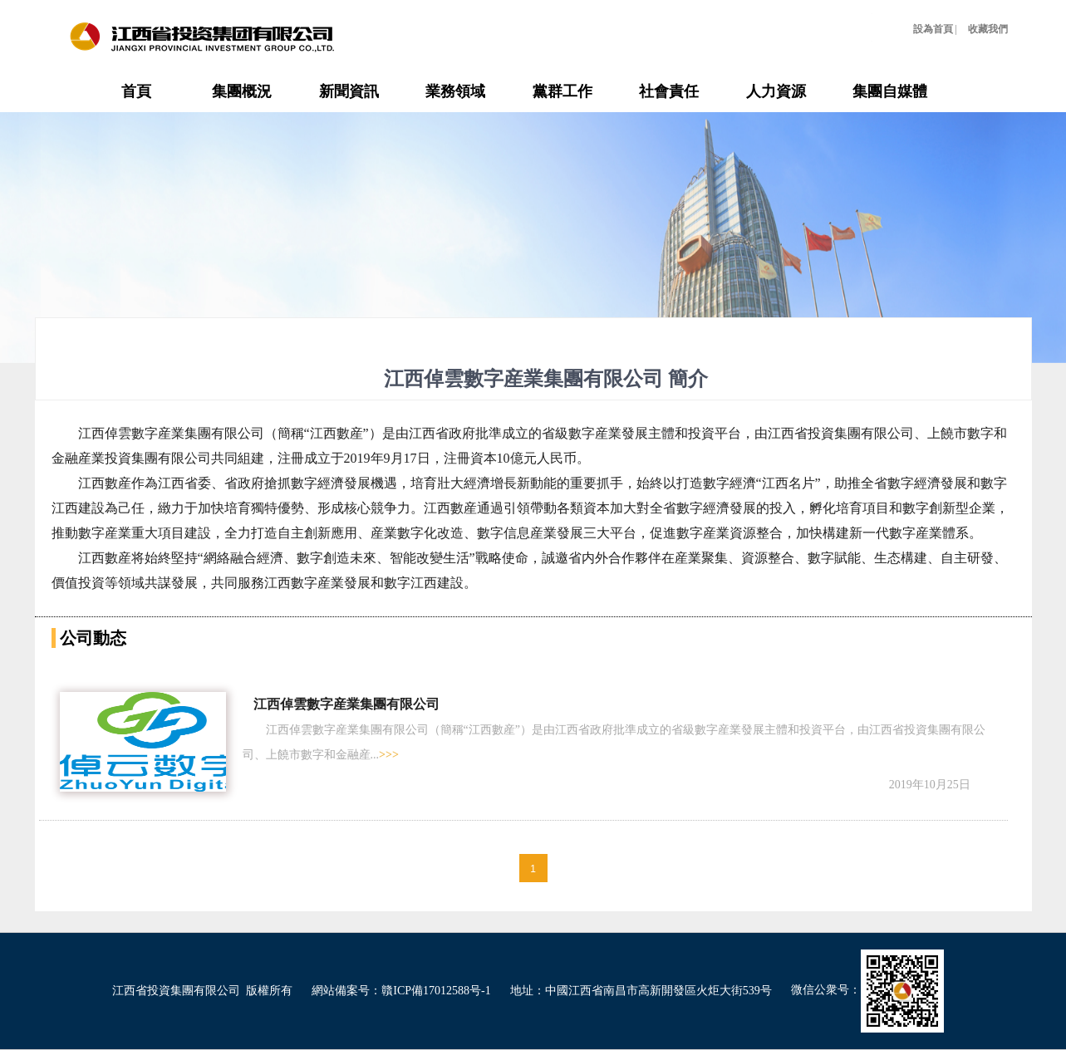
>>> (389, 754)
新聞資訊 (349, 91)
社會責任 (669, 91)
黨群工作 (562, 91)
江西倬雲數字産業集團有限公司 (346, 704)
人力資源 (776, 91)
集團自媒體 (889, 91)
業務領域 (455, 91)
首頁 (136, 91)
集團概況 (242, 91)
